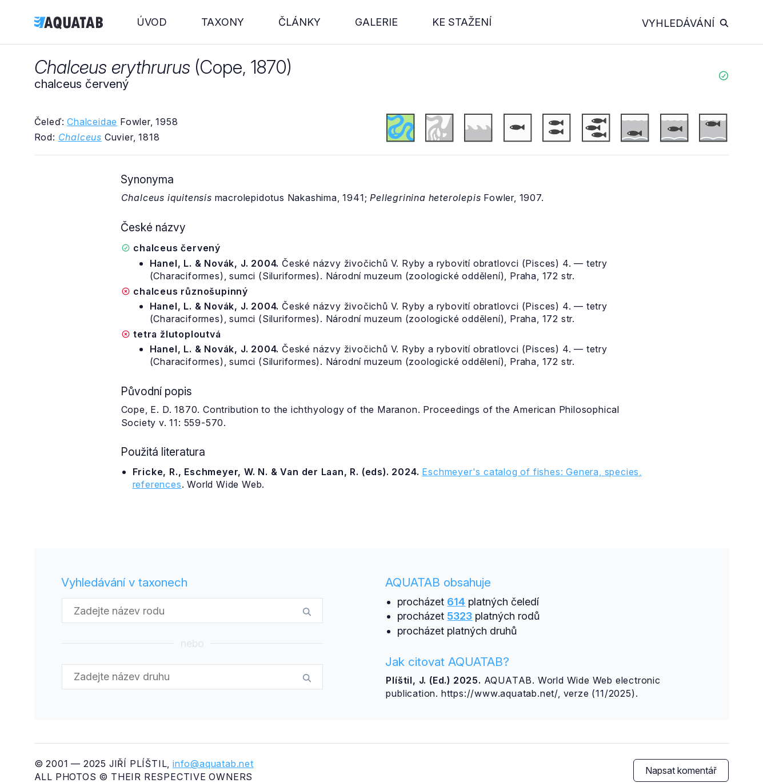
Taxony (222, 22)
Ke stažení (462, 22)
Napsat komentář (681, 770)
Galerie (376, 22)
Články (299, 22)
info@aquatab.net (213, 763)
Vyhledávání (685, 23)
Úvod (152, 22)
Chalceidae (92, 121)
